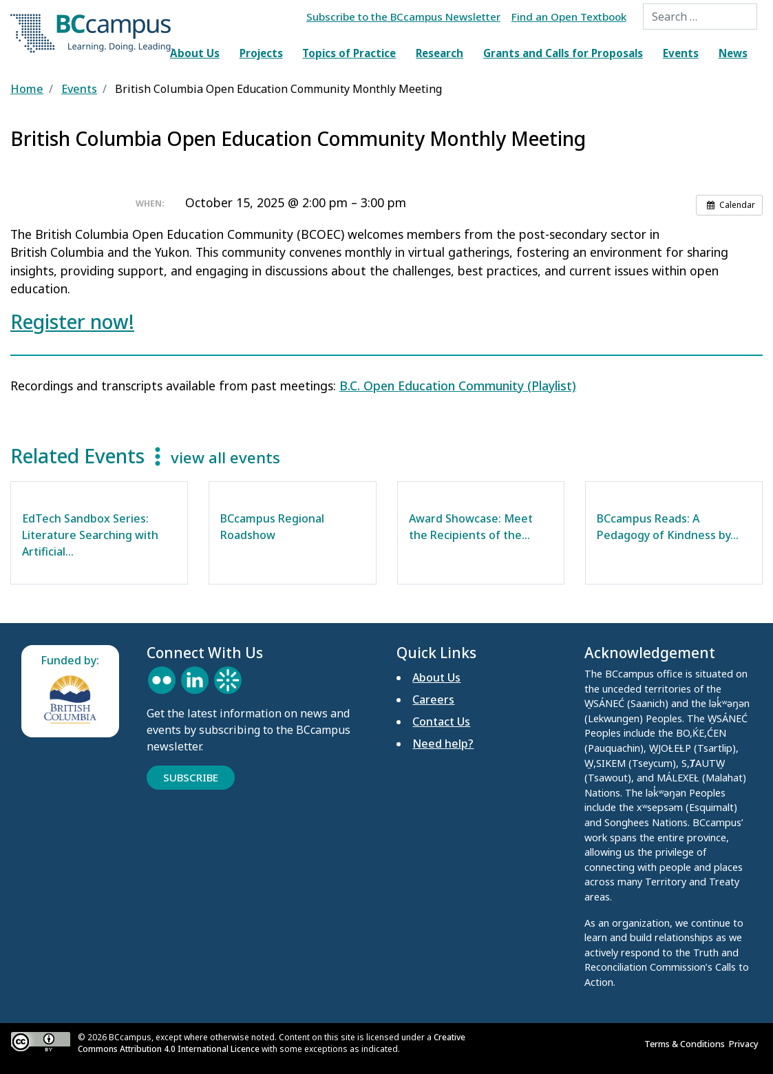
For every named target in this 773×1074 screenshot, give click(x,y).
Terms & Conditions (686, 1044)
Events (681, 53)
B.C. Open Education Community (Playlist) (457, 385)
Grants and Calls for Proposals (563, 53)
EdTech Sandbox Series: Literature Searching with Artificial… (90, 535)
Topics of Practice (349, 53)
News (733, 53)
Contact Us (441, 721)
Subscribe (190, 777)
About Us (195, 53)
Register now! (72, 321)
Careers (433, 699)
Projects (261, 53)
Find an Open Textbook (568, 16)
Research (439, 53)
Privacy (746, 1044)
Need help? (443, 743)
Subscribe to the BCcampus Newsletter (403, 16)
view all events (225, 457)
